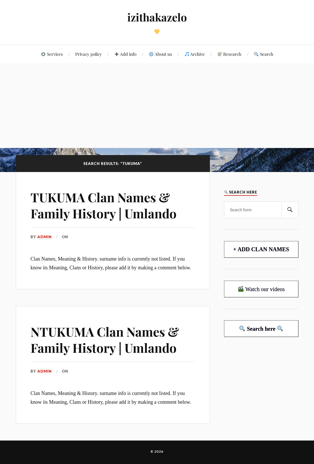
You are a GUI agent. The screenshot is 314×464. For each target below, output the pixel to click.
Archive (195, 54)
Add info (125, 54)
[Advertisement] (157, 105)
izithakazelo (157, 17)
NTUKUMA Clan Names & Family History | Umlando (105, 339)
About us (160, 54)
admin (44, 237)
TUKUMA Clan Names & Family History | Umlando (104, 205)
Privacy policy (88, 54)
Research (229, 54)
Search (263, 54)
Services (52, 54)
